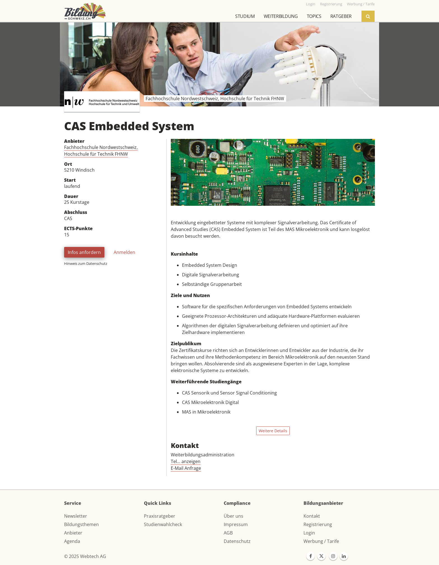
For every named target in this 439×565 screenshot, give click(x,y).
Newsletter (75, 516)
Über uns (233, 516)
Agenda (72, 541)
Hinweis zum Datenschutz (85, 263)
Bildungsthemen (81, 524)
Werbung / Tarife (321, 541)
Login (309, 533)
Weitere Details (273, 430)
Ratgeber (341, 16)
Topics (314, 16)
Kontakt (311, 516)
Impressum (236, 524)
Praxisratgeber (159, 516)
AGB (228, 533)
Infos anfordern (84, 252)
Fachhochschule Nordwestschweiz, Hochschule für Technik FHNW (101, 150)
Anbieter (73, 533)
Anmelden (124, 252)
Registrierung (317, 524)
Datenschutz (237, 541)
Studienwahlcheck (163, 524)
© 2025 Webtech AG (85, 556)
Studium (245, 16)
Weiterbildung (281, 16)
